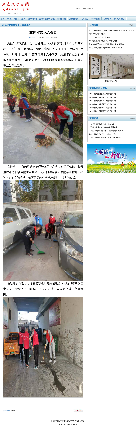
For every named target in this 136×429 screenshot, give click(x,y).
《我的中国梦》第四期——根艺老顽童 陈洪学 (106, 131)
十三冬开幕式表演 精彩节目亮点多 (101, 124)
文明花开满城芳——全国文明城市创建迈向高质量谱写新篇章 (111, 30)
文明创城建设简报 (98, 88)
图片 (23, 19)
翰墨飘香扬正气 (111, 81)
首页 (2, 19)
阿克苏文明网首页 (11, 25)
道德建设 (73, 19)
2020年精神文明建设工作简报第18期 (102, 97)
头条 (9, 19)
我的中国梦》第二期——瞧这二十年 (102, 134)
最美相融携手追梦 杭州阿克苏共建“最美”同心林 (106, 44)
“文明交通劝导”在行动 (97, 34)
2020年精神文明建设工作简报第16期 (102, 104)
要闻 (16, 19)
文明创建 (61, 19)
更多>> (132, 25)
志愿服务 (84, 19)
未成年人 (107, 19)
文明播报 (32, 19)
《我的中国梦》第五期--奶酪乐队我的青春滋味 (106, 138)
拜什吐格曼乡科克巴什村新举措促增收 (103, 41)
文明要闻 (93, 25)
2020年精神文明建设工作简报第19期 (102, 94)
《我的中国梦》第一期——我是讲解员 (103, 127)
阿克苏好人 (119, 19)
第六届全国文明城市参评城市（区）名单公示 (105, 48)
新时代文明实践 (47, 19)
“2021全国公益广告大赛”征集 (100, 37)
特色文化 (95, 19)
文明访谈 (93, 118)
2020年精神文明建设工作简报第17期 (102, 101)
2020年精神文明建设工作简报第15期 (102, 108)
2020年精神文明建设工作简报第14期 (102, 111)
